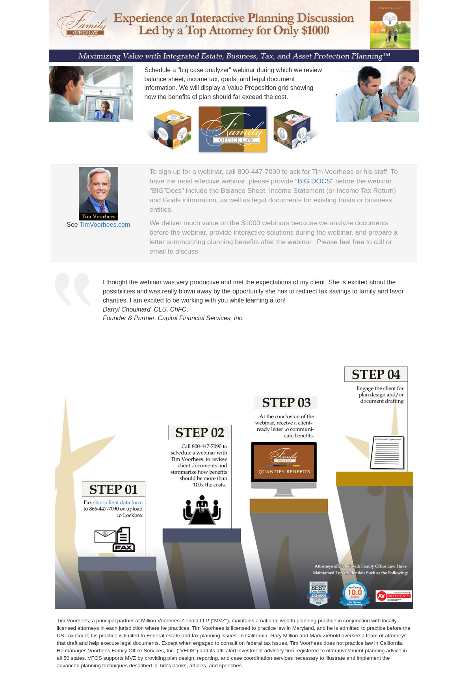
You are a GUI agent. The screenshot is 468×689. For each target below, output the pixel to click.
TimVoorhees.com (105, 224)
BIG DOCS (314, 181)
